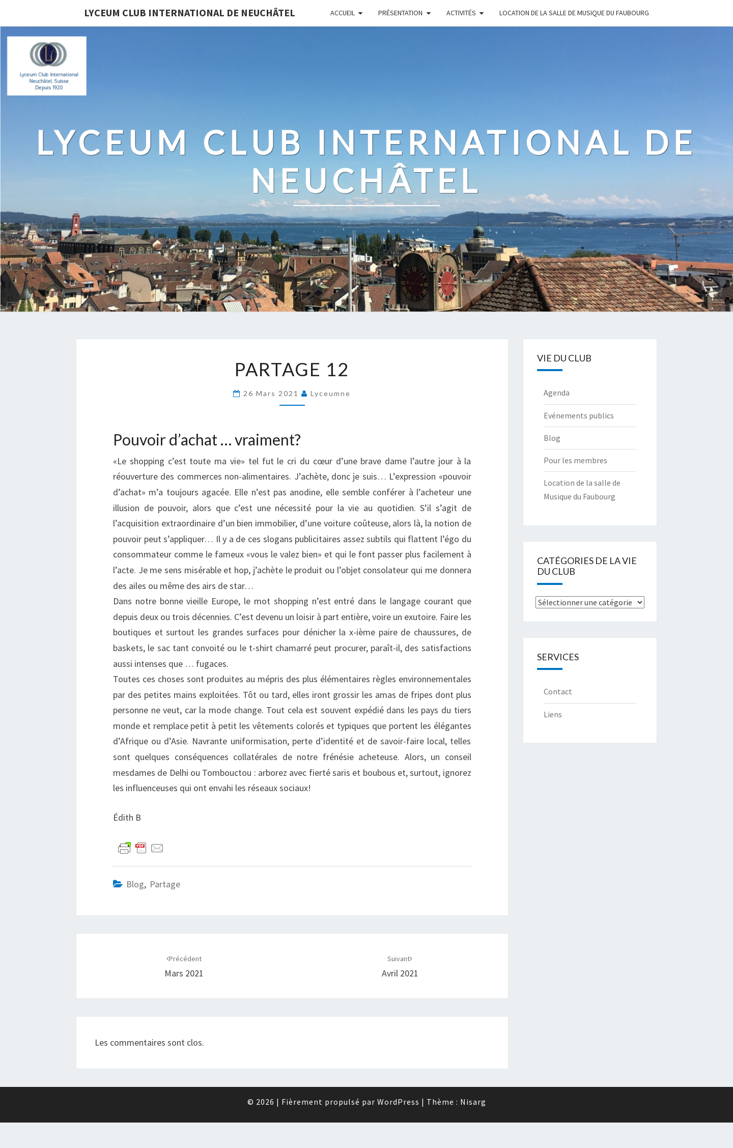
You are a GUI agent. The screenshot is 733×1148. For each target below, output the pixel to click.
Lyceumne (331, 393)
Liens (553, 714)
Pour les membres (575, 460)
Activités (461, 12)
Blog (135, 884)
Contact (558, 691)
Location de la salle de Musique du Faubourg (574, 12)
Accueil (342, 12)
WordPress (398, 1102)
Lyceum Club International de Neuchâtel (189, 12)
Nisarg (473, 1102)
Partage (165, 884)
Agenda (557, 392)
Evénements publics (579, 415)
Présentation (400, 12)
